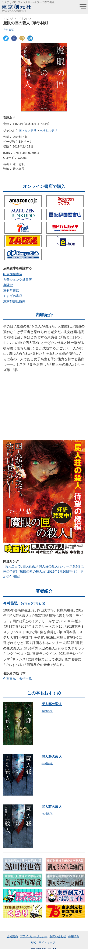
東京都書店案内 (14, 301)
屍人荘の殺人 (52, 756)
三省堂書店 (11, 290)
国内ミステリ (27, 130)
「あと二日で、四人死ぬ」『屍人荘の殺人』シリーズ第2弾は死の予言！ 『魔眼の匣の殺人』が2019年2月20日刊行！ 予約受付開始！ (43, 571)
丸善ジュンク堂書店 (17, 279)
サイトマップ (47, 942)
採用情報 (73, 936)
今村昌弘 (8, 30)
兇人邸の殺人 (52, 703)
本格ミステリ (48, 130)
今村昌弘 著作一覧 (17, 678)
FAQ (33, 942)
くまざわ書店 (12, 295)
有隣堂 (8, 284)
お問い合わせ (58, 936)
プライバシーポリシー (33, 936)
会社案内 (12, 936)
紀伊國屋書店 (12, 274)
